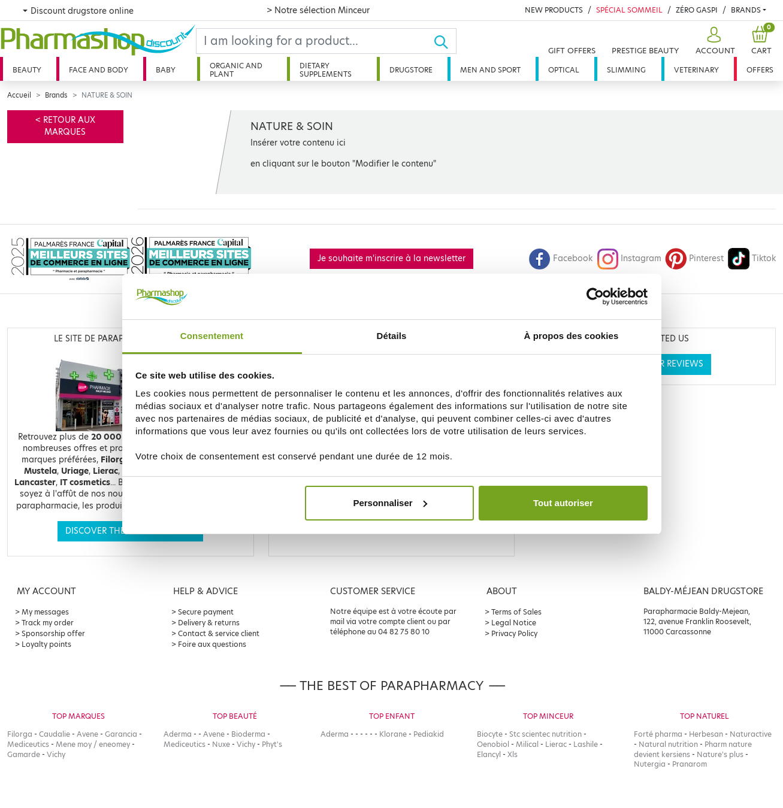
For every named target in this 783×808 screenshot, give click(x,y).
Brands (746, 10)
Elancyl (489, 754)
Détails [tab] (392, 336)
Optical (563, 70)
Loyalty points (46, 644)
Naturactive (751, 734)
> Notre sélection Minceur (318, 10)
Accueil (19, 95)
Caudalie (54, 734)
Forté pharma (658, 734)
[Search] (315, 41)
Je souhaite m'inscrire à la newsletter (391, 258)
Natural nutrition (668, 744)
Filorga (19, 734)
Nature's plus (720, 754)
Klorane (393, 734)
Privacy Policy (514, 633)
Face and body (98, 70)
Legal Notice (513, 623)
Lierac (556, 744)
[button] (714, 41)
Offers (759, 70)
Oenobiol (493, 744)
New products (554, 10)
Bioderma (248, 734)
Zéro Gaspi (697, 10)
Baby (166, 70)
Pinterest (694, 258)
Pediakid (428, 734)
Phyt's (272, 744)
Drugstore (411, 70)
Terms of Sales (516, 612)
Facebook (560, 258)
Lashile (585, 744)
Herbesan (706, 734)
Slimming (626, 70)
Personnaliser (390, 503)
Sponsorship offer (53, 633)
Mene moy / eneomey (93, 744)
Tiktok (752, 258)
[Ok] (445, 41)
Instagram (629, 258)
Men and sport (490, 70)
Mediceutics (28, 744)
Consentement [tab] (211, 336)
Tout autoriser (563, 503)
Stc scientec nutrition (545, 734)
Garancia (121, 734)
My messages (45, 612)
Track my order (48, 623)
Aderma (178, 734)
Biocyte (490, 734)
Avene (87, 734)
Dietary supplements (326, 69)
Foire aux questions (212, 644)
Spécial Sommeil (629, 10)
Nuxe (221, 744)
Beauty (27, 70)
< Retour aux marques (65, 126)
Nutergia (650, 764)
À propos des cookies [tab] (571, 336)
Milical (527, 744)
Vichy (56, 754)
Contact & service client (218, 633)
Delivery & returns (209, 623)
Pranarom (689, 764)
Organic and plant (236, 69)
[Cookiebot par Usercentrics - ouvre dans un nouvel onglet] (595, 296)
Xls (512, 754)
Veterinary (696, 70)
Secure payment (206, 612)
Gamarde (23, 754)
